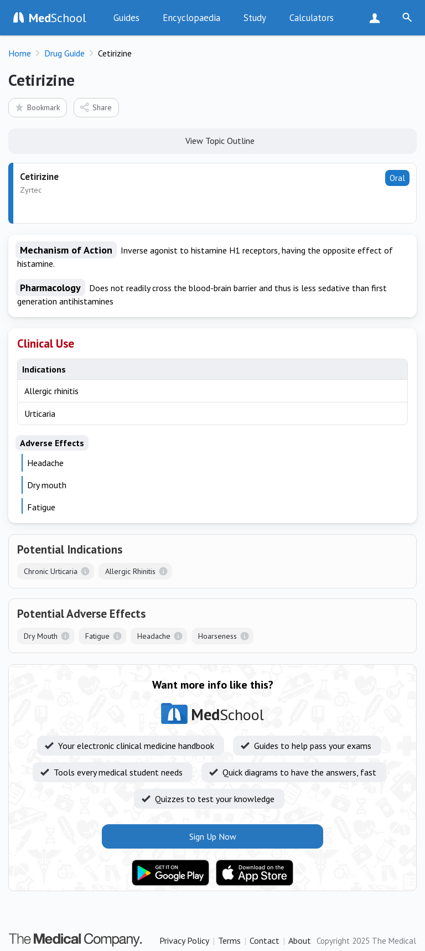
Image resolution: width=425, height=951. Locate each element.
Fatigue (97, 636)
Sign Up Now (377, 17)
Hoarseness (217, 636)
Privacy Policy (184, 940)
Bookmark (37, 107)
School (57, 17)
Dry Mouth (41, 636)
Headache (153, 636)
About (299, 940)
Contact (264, 940)
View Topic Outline (213, 140)
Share (95, 107)
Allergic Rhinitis (130, 571)
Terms (229, 940)
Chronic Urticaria (50, 571)
